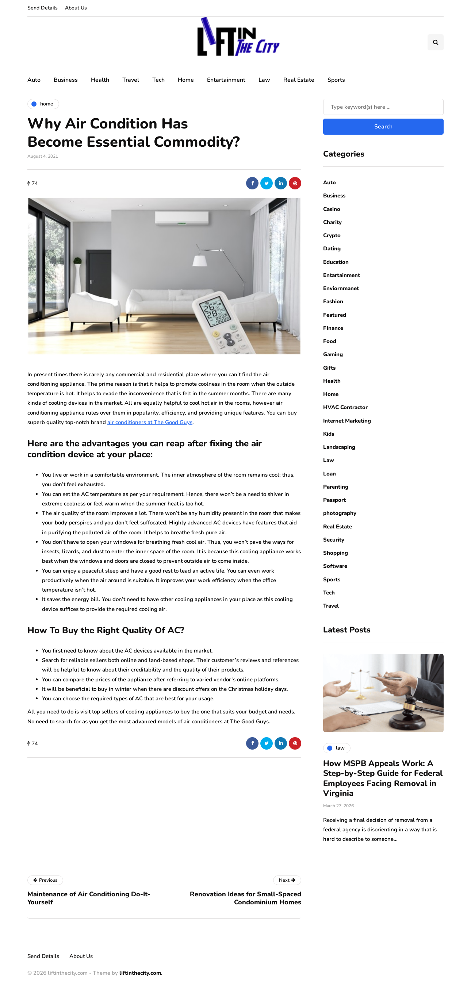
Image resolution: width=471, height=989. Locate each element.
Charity (332, 222)
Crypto (332, 235)
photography (339, 513)
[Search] (383, 107)
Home (186, 80)
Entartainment (226, 80)
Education (336, 262)
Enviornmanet (341, 288)
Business (66, 80)
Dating (332, 248)
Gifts (329, 368)
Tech (158, 80)
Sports (336, 80)
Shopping (335, 553)
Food (329, 341)
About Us (76, 7)
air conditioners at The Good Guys (149, 422)
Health (100, 80)
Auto (34, 80)
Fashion (333, 301)
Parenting (335, 486)
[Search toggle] (436, 42)
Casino (331, 209)
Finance (333, 328)
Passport (334, 500)
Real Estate (298, 80)
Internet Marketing (347, 420)
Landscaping (339, 447)
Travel (130, 80)
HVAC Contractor (345, 407)
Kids (328, 434)
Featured (334, 315)
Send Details (42, 7)
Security (333, 539)
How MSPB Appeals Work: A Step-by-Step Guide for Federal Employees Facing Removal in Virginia (383, 778)
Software (335, 566)
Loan (329, 473)
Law (264, 80)
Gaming (333, 354)
